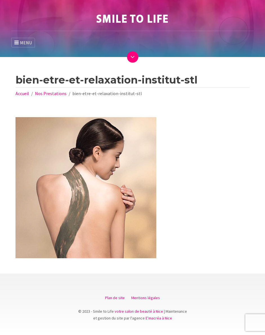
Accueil (22, 93)
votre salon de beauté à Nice (139, 311)
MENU (23, 42)
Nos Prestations (50, 93)
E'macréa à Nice (159, 318)
